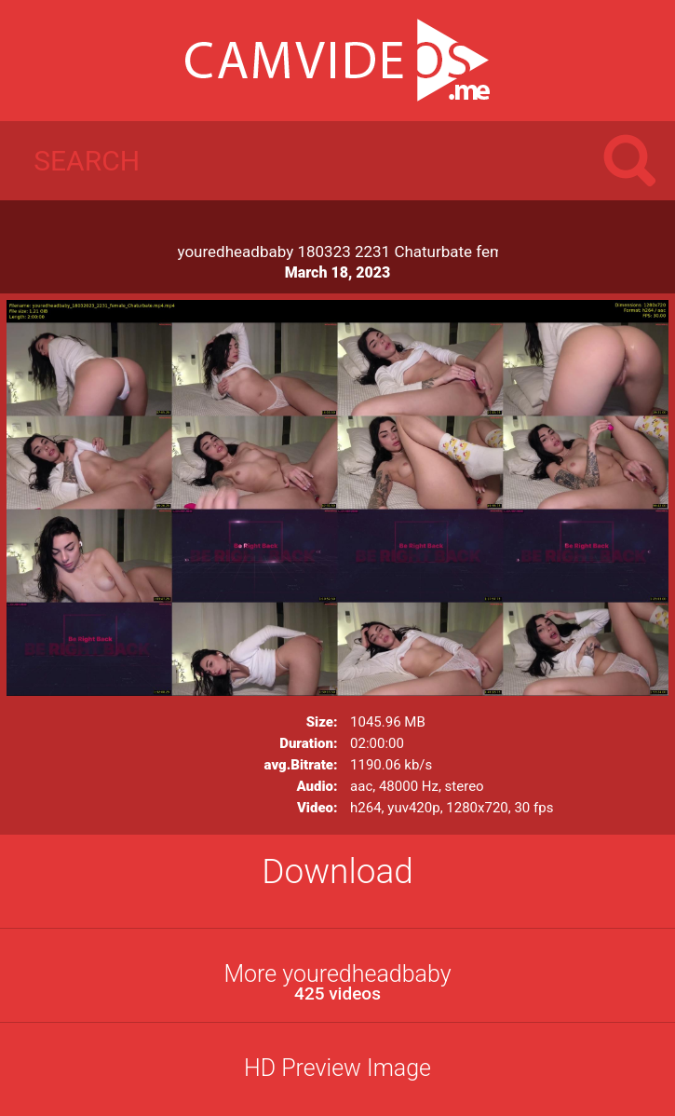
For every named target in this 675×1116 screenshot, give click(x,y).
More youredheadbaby (337, 982)
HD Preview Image (337, 1068)
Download (337, 871)
